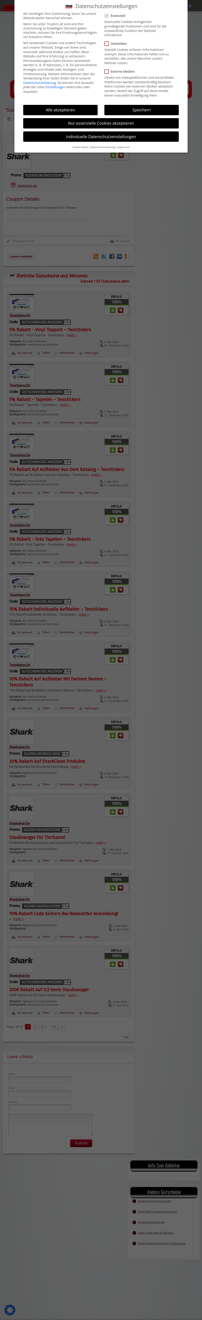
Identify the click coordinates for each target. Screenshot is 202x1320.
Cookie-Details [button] (80, 147)
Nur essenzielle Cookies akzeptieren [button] (101, 123)
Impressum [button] (123, 147)
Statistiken (117, 43)
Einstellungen (56, 87)
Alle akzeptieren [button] (60, 110)
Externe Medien (121, 71)
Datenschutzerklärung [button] (102, 147)
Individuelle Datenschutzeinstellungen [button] (101, 136)
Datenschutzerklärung (39, 83)
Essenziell (116, 16)
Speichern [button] (141, 110)
